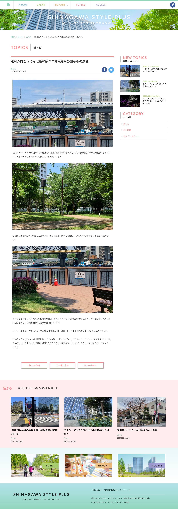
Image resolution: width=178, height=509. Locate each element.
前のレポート (34, 365)
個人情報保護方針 (110, 490)
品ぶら (29, 37)
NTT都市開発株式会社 (140, 498)
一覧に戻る (62, 365)
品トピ (20, 37)
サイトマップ (125, 490)
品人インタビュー (131, 136)
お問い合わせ (96, 490)
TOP (13, 37)
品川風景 (127, 130)
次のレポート (90, 365)
